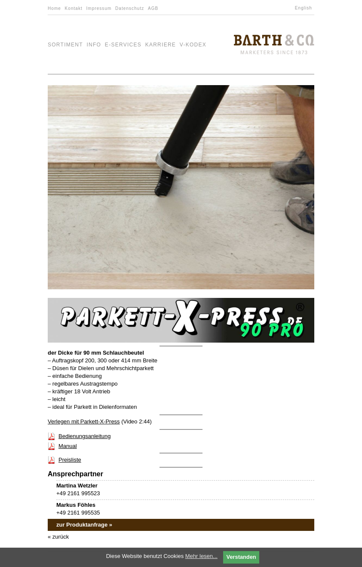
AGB (153, 8)
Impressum (98, 8)
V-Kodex (193, 45)
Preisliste (69, 460)
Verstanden (241, 557)
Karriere (160, 45)
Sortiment (65, 45)
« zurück (58, 536)
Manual (67, 446)
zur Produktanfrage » (84, 524)
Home (54, 8)
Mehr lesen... (201, 556)
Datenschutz (129, 8)
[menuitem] (304, 8)
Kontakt (74, 8)
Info (93, 45)
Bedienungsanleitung (84, 436)
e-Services (123, 45)
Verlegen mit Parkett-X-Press (84, 421)
